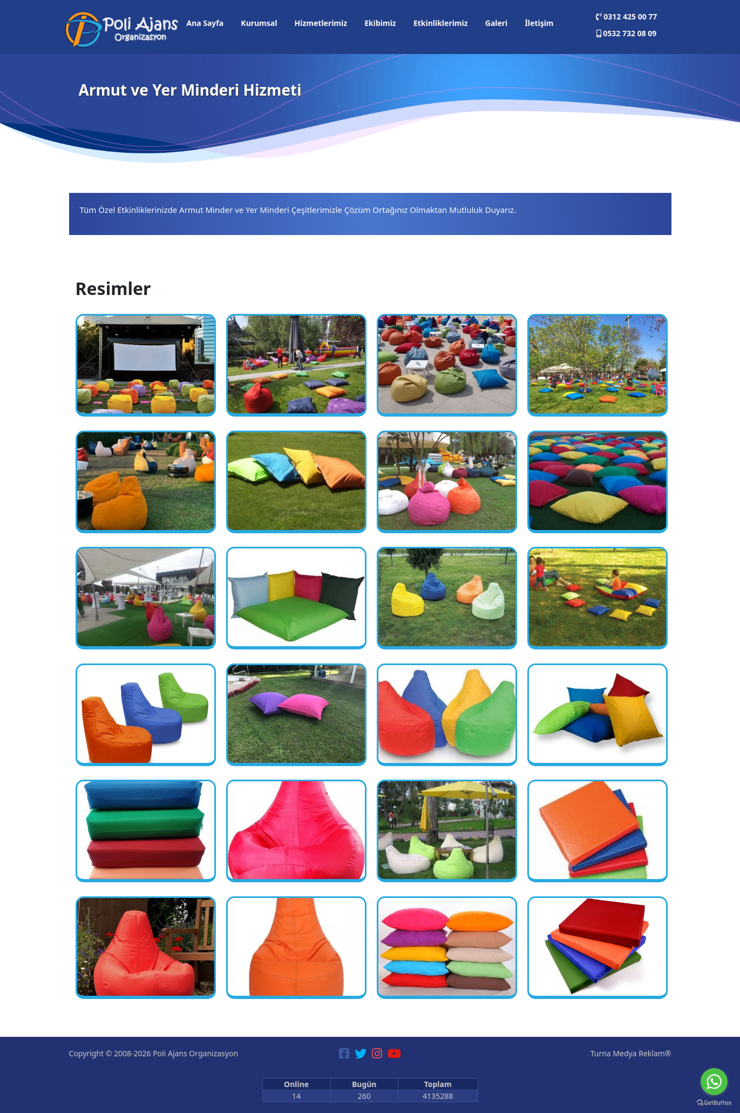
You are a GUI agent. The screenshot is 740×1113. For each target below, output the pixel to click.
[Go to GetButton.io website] (714, 1102)
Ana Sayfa (204, 23)
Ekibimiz (380, 23)
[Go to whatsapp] (714, 1081)
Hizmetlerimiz (321, 23)
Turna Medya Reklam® (630, 1053)
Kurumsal (259, 23)
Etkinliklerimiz (440, 23)
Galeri (496, 23)
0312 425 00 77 (626, 16)
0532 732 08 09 (626, 33)
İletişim (539, 23)
